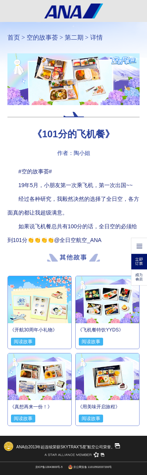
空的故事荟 (42, 37)
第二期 (74, 37)
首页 (13, 37)
